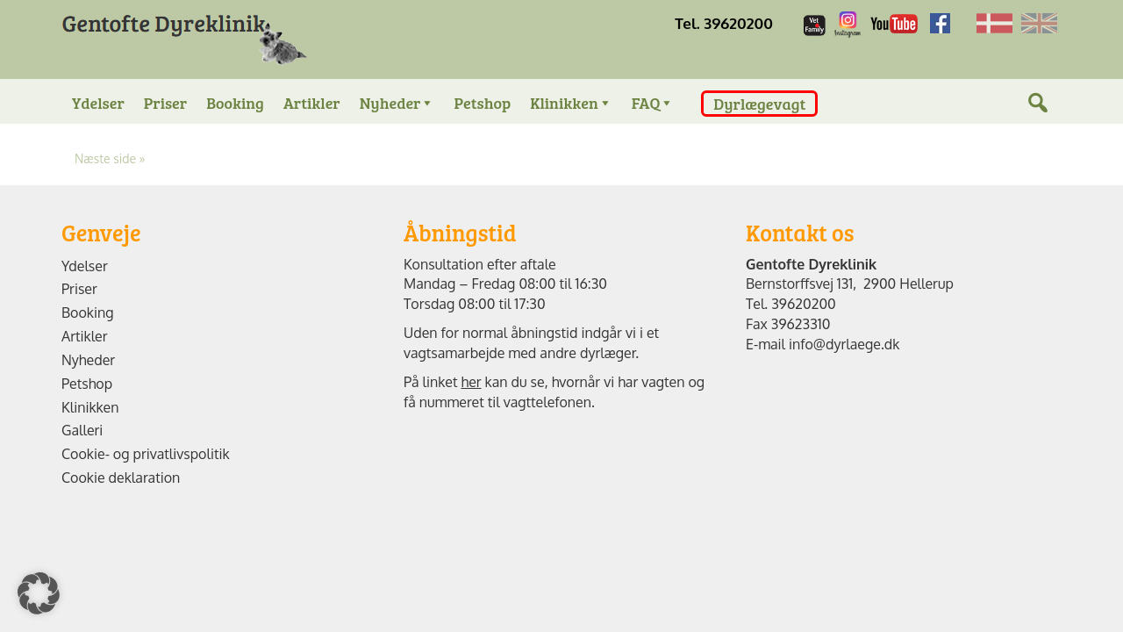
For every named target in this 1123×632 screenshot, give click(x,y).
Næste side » (110, 158)
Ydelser (98, 102)
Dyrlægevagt (759, 103)
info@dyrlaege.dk (844, 344)
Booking (235, 102)
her (471, 382)
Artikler (311, 102)
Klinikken (571, 102)
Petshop (482, 102)
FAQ (653, 102)
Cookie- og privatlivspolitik (145, 454)
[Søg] (1038, 121)
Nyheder (397, 102)
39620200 (803, 303)
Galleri (82, 430)
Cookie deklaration (120, 477)
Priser (165, 102)
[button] (38, 593)
